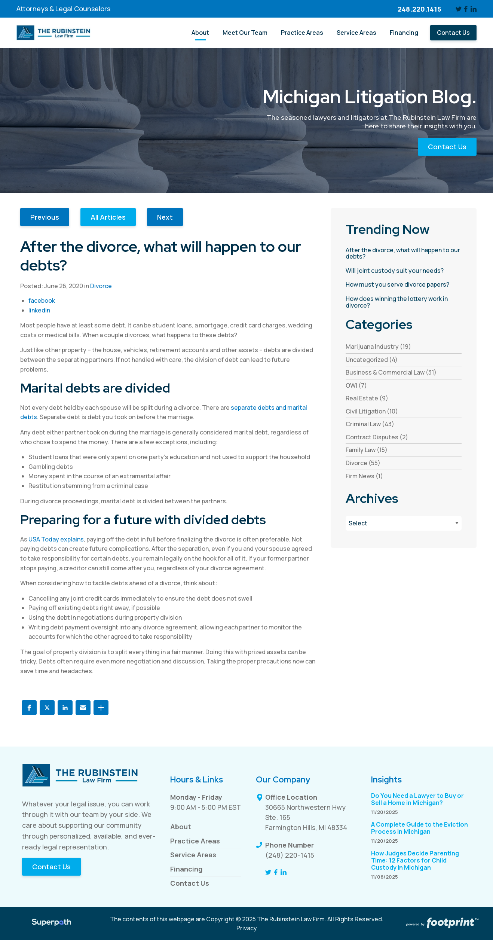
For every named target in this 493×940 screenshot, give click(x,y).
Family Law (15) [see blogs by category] (367, 450)
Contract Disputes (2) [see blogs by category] (377, 437)
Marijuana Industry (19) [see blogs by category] (378, 346)
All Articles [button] (108, 217)
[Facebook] (466, 9)
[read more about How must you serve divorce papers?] (404, 284)
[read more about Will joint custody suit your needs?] (404, 271)
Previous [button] (44, 217)
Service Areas (193, 854)
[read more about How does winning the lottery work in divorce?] (404, 302)
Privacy (246, 928)
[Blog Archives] (404, 523)
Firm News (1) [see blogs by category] (364, 476)
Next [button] (165, 217)
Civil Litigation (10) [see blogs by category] (372, 411)
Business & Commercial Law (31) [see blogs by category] (391, 372)
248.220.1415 (419, 9)
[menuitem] (200, 32)
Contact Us (447, 146)
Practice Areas (195, 840)
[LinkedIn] (473, 9)
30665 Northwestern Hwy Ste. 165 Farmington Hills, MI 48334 (306, 817)
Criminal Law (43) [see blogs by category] (370, 424)
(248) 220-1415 (289, 855)
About (180, 826)
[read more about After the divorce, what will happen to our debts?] (404, 253)
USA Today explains (56, 539)
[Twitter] (458, 9)
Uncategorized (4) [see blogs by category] (372, 359)
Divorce (101, 286)
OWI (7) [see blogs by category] (356, 385)
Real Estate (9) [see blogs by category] (367, 398)
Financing (186, 868)
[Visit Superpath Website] (51, 923)
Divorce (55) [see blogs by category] (363, 463)
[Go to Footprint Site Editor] (441, 923)
